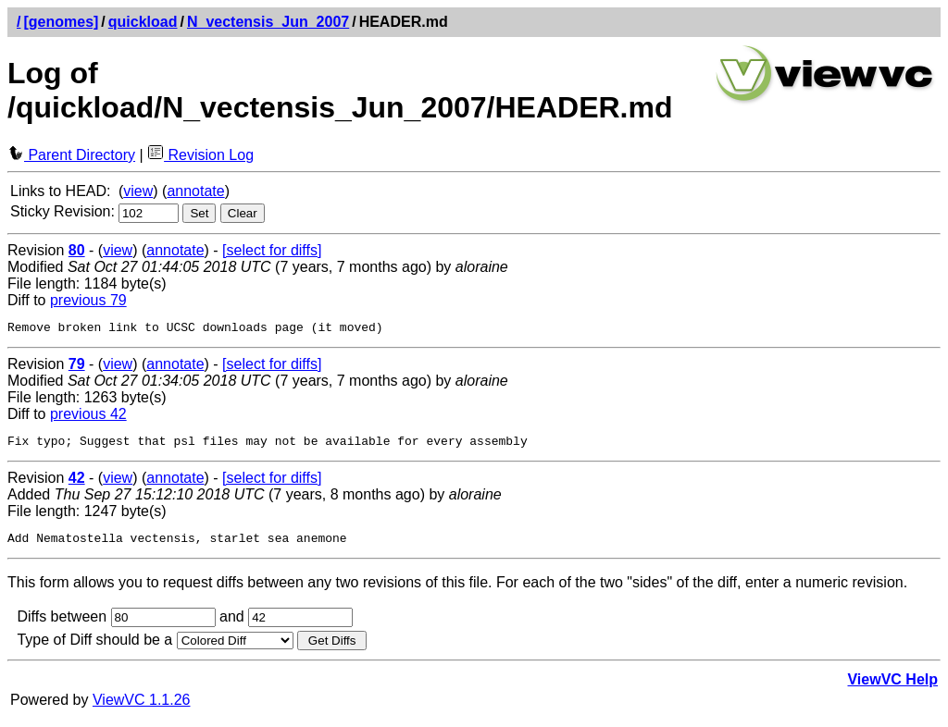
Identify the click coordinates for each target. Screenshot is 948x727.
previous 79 (88, 300)
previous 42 (88, 417)
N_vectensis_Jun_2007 (268, 22)
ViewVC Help (892, 688)
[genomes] (60, 22)
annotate (195, 191)
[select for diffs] (271, 250)
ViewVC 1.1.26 (142, 708)
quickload (143, 22)
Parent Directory (71, 155)
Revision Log (200, 155)
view (138, 191)
